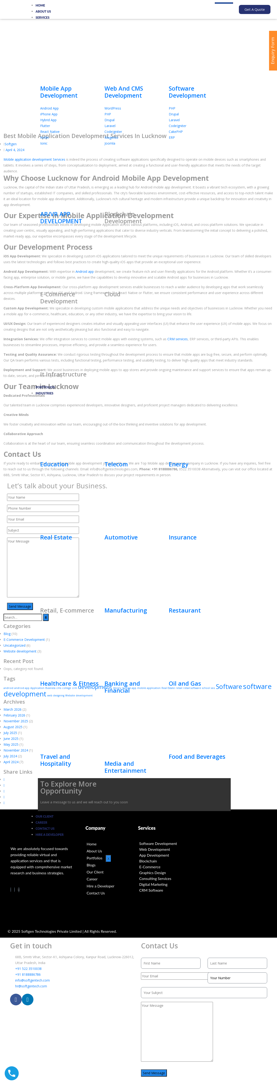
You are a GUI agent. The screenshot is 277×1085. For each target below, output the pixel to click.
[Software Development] (164, 843)
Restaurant (185, 610)
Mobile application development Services (34, 159)
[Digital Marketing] (164, 884)
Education (54, 464)
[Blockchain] (164, 861)
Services (42, 17)
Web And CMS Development (123, 91)
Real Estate (56, 537)
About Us (43, 11)
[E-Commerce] (164, 867)
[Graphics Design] (164, 873)
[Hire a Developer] (112, 886)
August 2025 (13, 727)
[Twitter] (19, 889)
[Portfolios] (112, 858)
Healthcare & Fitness (69, 683)
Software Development (187, 91)
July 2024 (10, 756)
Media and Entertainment (125, 766)
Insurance (183, 537)
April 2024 (11, 762)
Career (41, 822)
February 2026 (14, 715)
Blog (7, 633)
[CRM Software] (164, 890)
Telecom (116, 464)
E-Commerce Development (24, 639)
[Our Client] (112, 872)
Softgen (11, 144)
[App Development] (164, 855)
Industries (44, 393)
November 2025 (16, 721)
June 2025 (11, 738)
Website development (20, 651)
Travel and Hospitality (55, 759)
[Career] (112, 879)
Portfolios (45, 387)
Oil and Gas (185, 683)
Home (40, 5)
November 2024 (16, 750)
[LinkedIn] (14, 889)
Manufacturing (125, 610)
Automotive (121, 537)
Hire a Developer (50, 835)
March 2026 (13, 709)
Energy (178, 464)
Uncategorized (14, 645)
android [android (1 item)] (8, 687)
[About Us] (112, 851)
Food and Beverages (197, 756)
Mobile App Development (59, 91)
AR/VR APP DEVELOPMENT (61, 217)
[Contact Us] (112, 893)
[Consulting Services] (164, 878)
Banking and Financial (122, 686)
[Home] (112, 843)
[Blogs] (112, 865)
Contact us (45, 828)
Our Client (45, 816)
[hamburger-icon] (224, 3)
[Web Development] (164, 849)
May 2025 (11, 744)
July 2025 (10, 732)
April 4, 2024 (15, 149)
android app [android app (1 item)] (21, 687)
